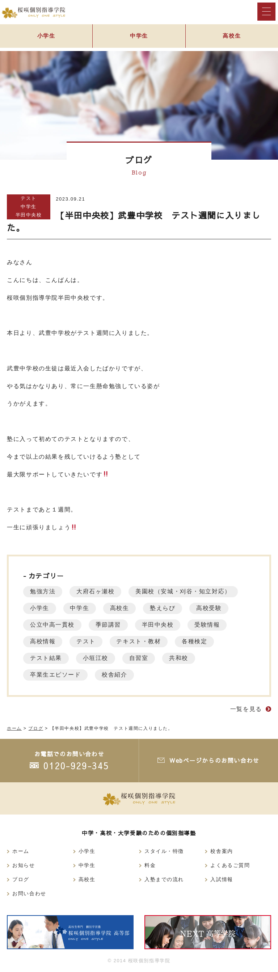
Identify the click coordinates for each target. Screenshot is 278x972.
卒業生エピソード (55, 675)
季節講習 (109, 625)
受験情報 (210, 625)
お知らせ (23, 865)
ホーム (20, 851)
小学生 (46, 37)
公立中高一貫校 (52, 625)
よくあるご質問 (230, 865)
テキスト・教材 (140, 641)
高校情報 (43, 641)
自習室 (141, 658)
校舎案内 (221, 851)
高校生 (231, 37)
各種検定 (197, 641)
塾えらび (165, 608)
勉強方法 (43, 591)
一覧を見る (246, 709)
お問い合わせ (29, 893)
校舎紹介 (116, 675)
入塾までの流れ (164, 879)
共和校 (181, 658)
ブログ (20, 879)
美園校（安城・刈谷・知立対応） (185, 591)
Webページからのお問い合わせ (214, 760)
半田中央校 (29, 215)
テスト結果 (46, 658)
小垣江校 (96, 658)
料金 (150, 865)
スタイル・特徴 (164, 851)
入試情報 (221, 879)
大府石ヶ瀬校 (97, 591)
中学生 (139, 37)
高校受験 (213, 608)
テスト (29, 198)
